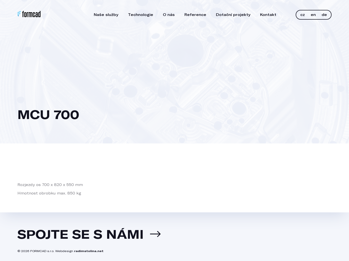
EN (313, 14)
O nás (169, 14)
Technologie (140, 14)
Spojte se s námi (80, 234)
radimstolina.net (88, 251)
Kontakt (268, 14)
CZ (302, 14)
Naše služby (106, 14)
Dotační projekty (233, 14)
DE (324, 14)
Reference (195, 14)
